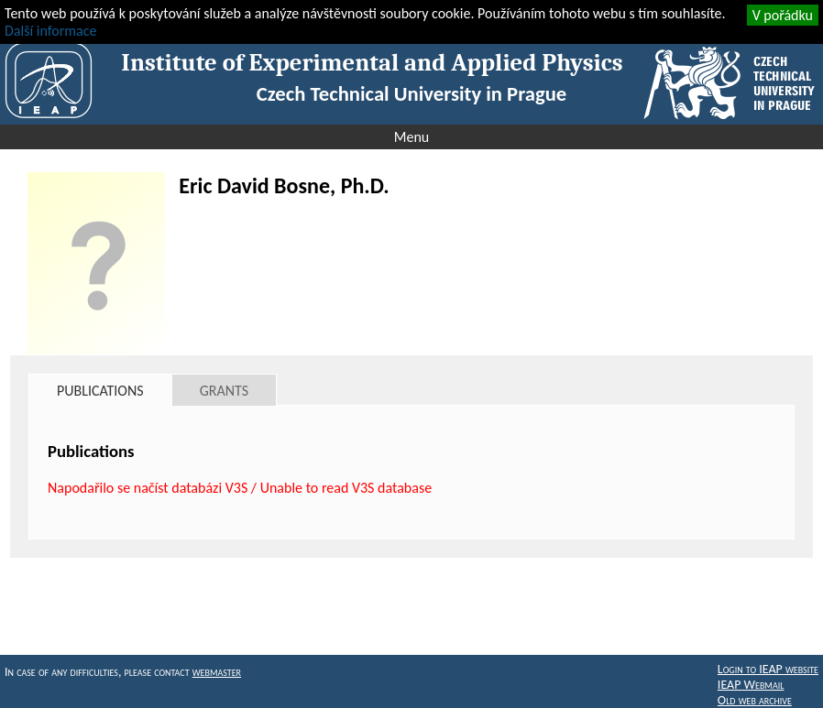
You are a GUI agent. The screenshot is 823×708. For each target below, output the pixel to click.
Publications (100, 390)
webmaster (216, 672)
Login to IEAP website (768, 669)
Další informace (50, 30)
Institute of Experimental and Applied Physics (371, 63)
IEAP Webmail (751, 684)
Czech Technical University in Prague (411, 93)
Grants (224, 390)
